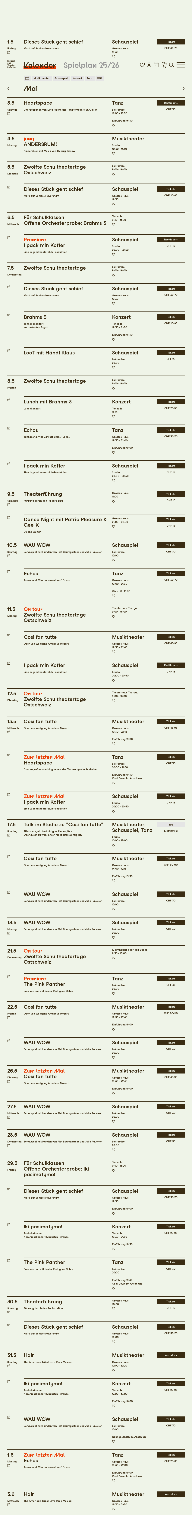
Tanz (89, 20)
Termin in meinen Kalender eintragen (8, 56)
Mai (31, 31)
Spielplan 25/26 (91, 7)
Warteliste (171, 1297)
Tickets (170, 131)
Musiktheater (41, 20)
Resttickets (171, 45)
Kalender (40, 7)
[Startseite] (11, 7)
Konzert (77, 20)
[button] (142, 7)
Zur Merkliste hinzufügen (113, 67)
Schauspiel (61, 20)
